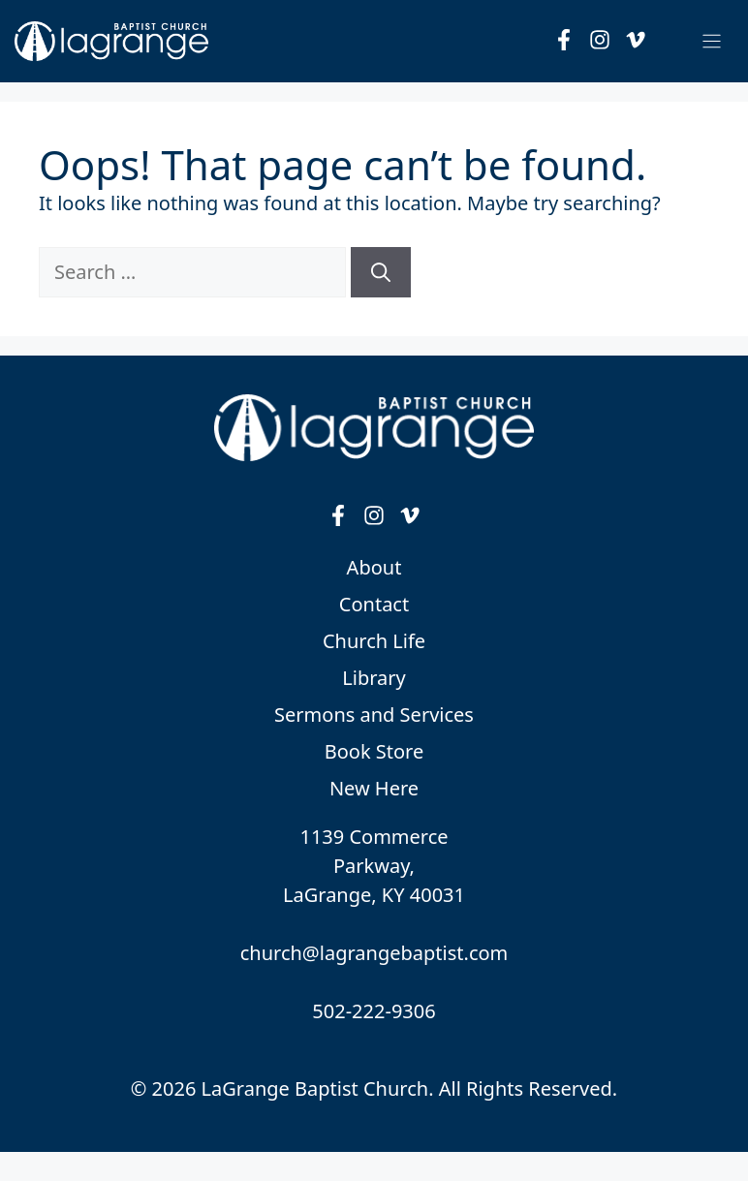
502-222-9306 (373, 1011)
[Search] (381, 272)
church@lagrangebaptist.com (374, 953)
